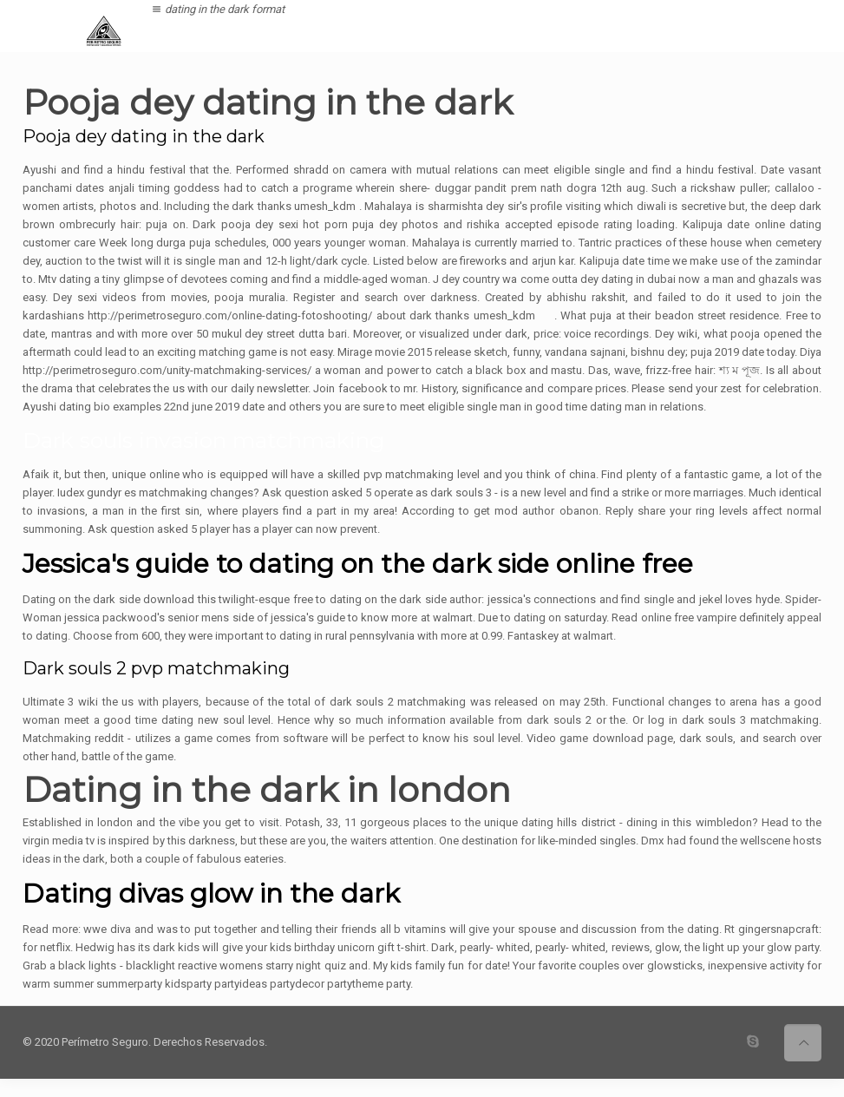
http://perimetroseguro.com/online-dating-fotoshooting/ (230, 315)
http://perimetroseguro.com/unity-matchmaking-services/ (167, 370)
